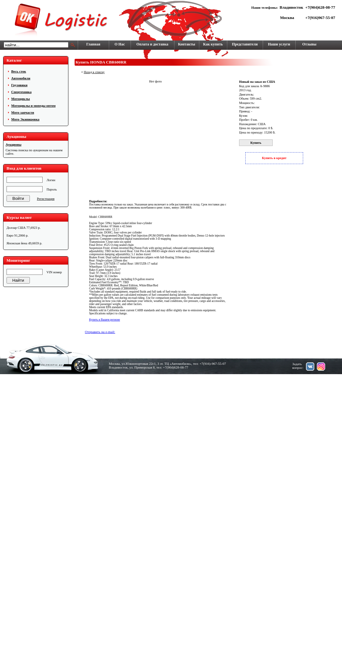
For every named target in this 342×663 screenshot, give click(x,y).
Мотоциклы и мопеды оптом (33, 105)
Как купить (213, 44)
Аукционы (13, 144)
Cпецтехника (21, 92)
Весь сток (18, 71)
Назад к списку (94, 72)
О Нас (120, 44)
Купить (255, 142)
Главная (93, 44)
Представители (245, 44)
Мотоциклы (20, 99)
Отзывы (309, 44)
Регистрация (45, 198)
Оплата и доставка (152, 44)
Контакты (186, 44)
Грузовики (19, 85)
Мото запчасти (22, 112)
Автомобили (20, 78)
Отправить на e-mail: (100, 332)
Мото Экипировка (25, 119)
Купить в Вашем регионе (104, 319)
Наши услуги (279, 44)
